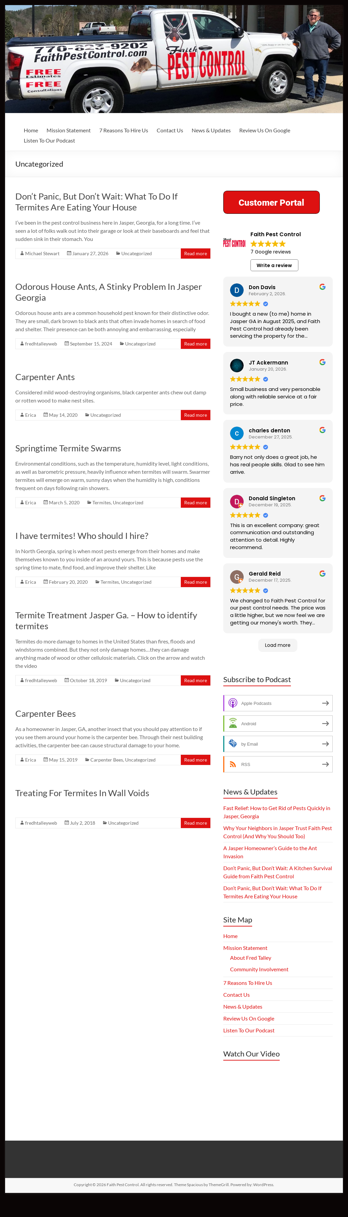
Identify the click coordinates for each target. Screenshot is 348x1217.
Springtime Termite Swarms (68, 448)
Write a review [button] (274, 265)
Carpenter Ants (45, 376)
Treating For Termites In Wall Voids (82, 792)
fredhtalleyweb (41, 344)
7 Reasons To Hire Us (123, 130)
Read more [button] (243, 346)
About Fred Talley (250, 976)
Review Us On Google (264, 130)
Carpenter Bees (45, 713)
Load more (278, 663)
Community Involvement (259, 988)
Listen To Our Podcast (49, 140)
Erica (30, 415)
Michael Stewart (42, 253)
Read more (195, 253)
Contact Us (170, 130)
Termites (101, 502)
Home (31, 130)
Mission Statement (69, 130)
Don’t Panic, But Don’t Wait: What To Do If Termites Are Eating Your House (96, 201)
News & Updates (211, 130)
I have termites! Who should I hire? (81, 535)
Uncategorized (136, 253)
